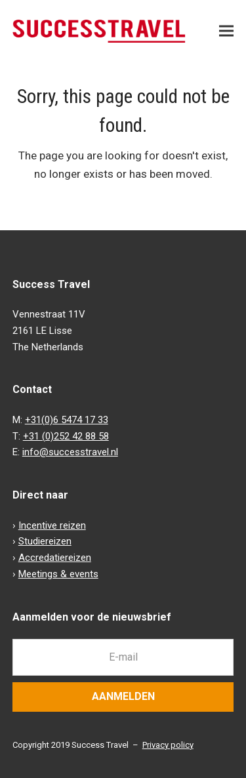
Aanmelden (123, 696)
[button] (226, 31)
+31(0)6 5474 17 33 (66, 420)
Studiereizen (45, 541)
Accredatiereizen (54, 557)
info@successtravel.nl (70, 452)
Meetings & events (58, 574)
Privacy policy (168, 745)
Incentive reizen (52, 525)
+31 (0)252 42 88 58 (66, 436)
